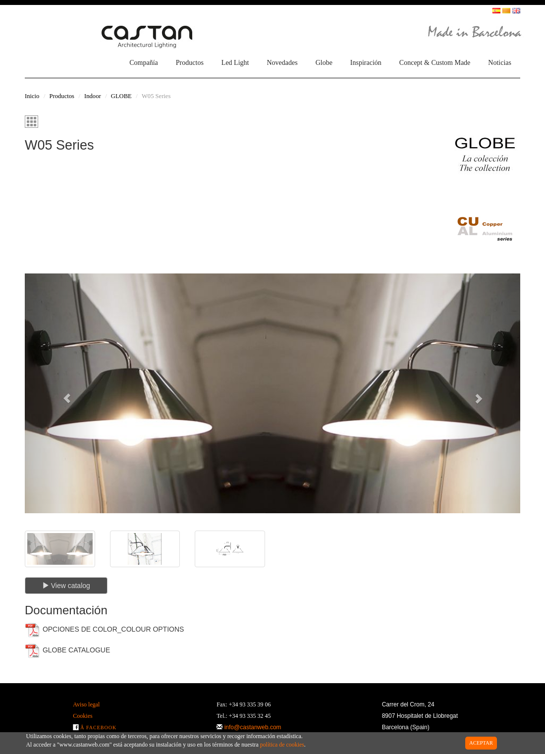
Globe (324, 62)
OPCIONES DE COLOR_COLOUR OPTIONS (104, 630)
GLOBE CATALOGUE (67, 650)
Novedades (282, 62)
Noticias (499, 62)
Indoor (92, 96)
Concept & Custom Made (435, 62)
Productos (190, 62)
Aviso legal (86, 704)
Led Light (235, 62)
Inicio (32, 96)
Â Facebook (98, 727)
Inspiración (366, 62)
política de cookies (282, 744)
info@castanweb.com (252, 727)
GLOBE (121, 96)
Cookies (82, 715)
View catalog (66, 586)
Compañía (143, 62)
